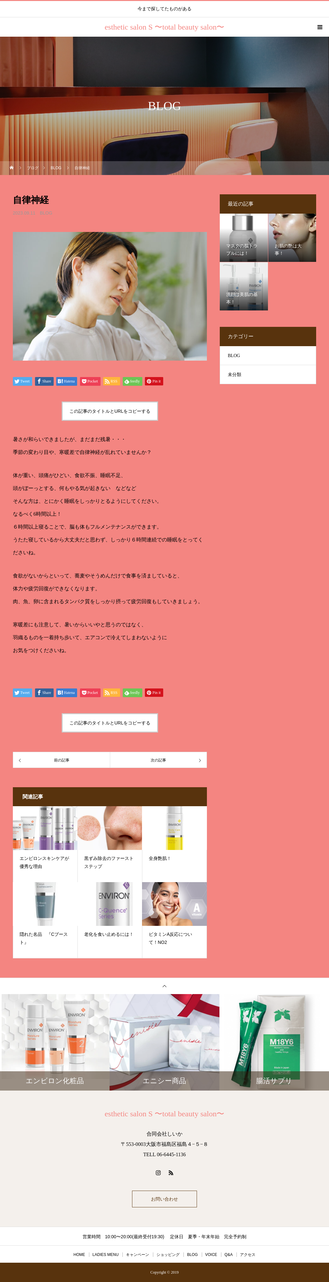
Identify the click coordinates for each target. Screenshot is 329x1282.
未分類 (234, 374)
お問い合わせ (164, 1199)
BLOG (46, 213)
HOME (79, 1254)
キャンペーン (137, 1254)
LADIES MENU (106, 1254)
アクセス (247, 1254)
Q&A (229, 1254)
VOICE (211, 1254)
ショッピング (168, 1254)
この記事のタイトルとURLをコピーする (109, 411)
